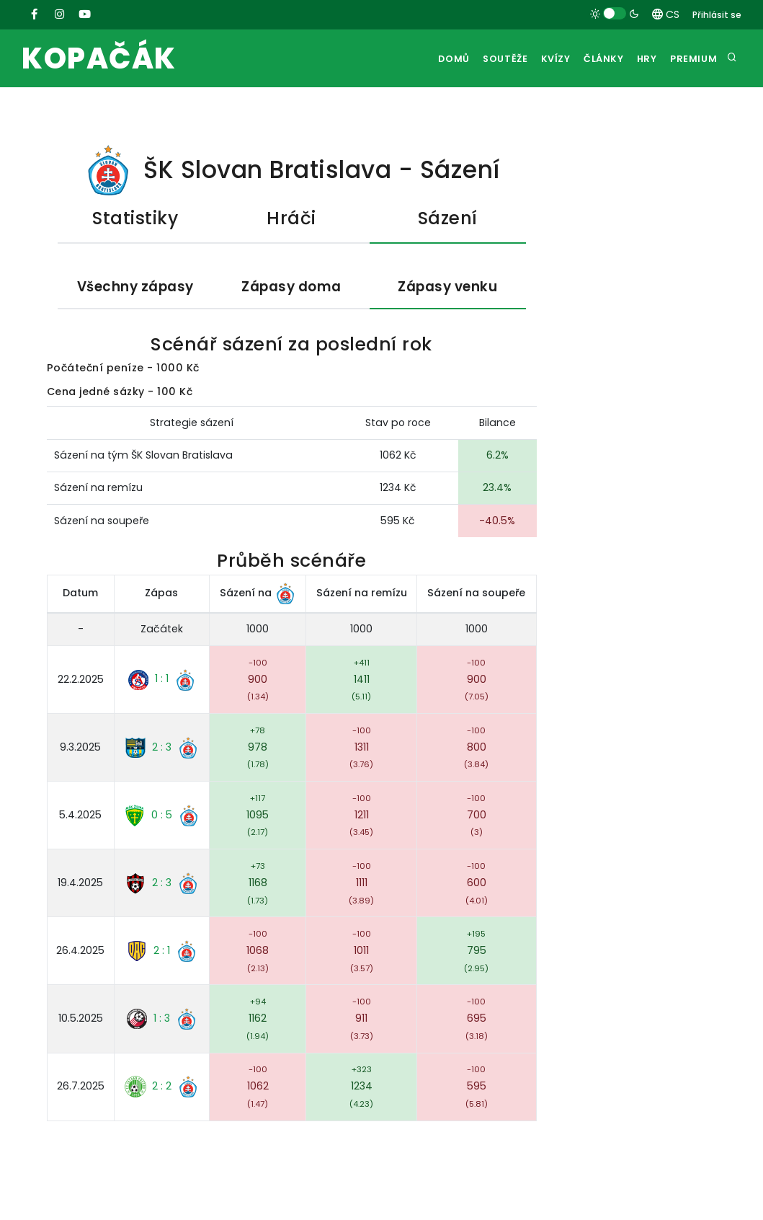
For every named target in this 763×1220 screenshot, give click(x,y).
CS (665, 14)
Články (590, 59)
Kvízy (536, 59)
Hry (639, 59)
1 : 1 (162, 680)
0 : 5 (162, 815)
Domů (425, 59)
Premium (691, 59)
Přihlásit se (716, 15)
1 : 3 (161, 1019)
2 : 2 (162, 1087)
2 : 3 (162, 748)
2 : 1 (161, 952)
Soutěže (481, 59)
